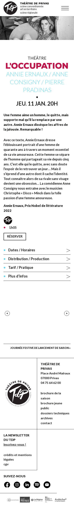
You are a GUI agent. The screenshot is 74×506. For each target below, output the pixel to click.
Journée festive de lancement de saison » (40, 347)
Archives (47, 418)
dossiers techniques (55, 413)
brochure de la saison (51, 395)
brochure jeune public (51, 405)
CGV (6, 464)
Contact (46, 423)
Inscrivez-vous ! (15, 444)
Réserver (14, 236)
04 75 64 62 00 (51, 382)
